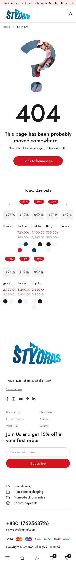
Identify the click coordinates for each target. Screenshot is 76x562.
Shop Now (60, 3)
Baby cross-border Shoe (67, 226)
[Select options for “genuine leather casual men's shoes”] (5, 272)
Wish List (11, 426)
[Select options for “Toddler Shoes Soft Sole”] (19, 215)
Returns (44, 426)
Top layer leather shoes (23, 283)
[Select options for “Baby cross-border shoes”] (48, 215)
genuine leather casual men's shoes (9, 283)
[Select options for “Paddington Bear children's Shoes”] (34, 215)
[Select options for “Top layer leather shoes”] (19, 272)
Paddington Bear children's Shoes (38, 226)
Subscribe (38, 463)
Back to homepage (38, 160)
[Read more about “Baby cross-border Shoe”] (63, 215)
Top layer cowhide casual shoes (38, 283)
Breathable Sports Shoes (9, 226)
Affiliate (44, 419)
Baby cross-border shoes (52, 226)
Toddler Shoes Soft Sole (23, 226)
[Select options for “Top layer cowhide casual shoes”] (34, 272)
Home (6, 27)
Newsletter (46, 412)
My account (13, 412)
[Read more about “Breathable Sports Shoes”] (5, 215)
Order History (15, 419)
